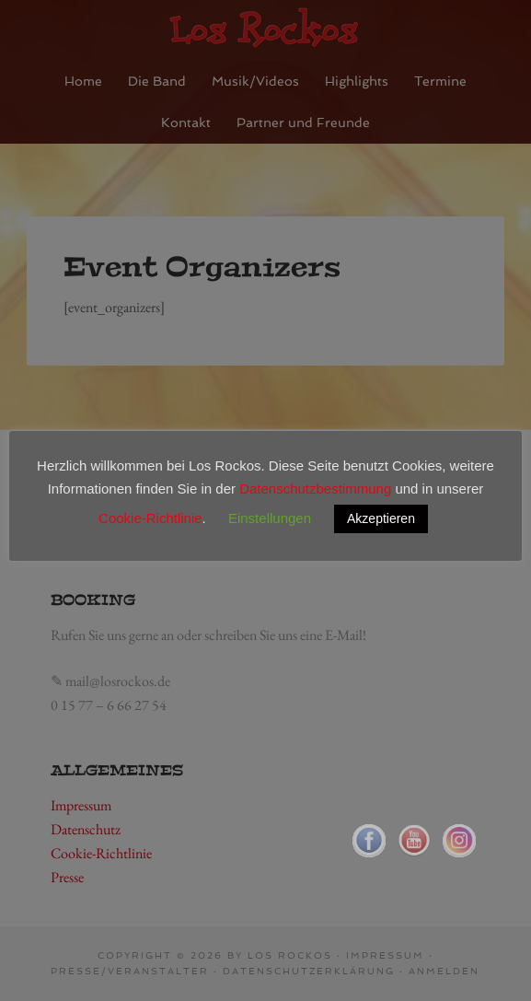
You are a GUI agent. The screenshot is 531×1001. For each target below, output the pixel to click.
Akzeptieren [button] (381, 518)
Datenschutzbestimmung (315, 488)
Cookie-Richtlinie (150, 518)
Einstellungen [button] (269, 518)
